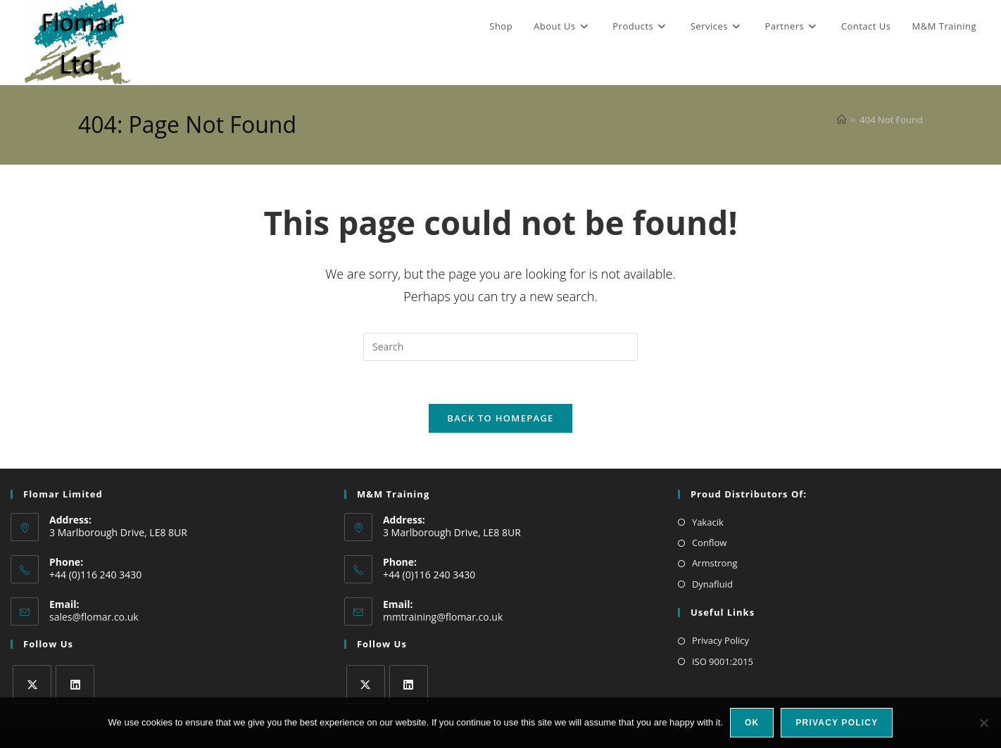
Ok (752, 723)
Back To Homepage (500, 418)
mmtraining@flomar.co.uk (443, 616)
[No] (983, 723)
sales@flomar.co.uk (94, 616)
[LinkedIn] (75, 684)
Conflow (709, 542)
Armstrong (715, 563)
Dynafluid (712, 584)
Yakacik (708, 522)
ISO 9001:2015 (722, 661)
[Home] (841, 119)
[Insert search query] (500, 347)
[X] (32, 684)
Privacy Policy (720, 640)
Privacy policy (836, 723)
